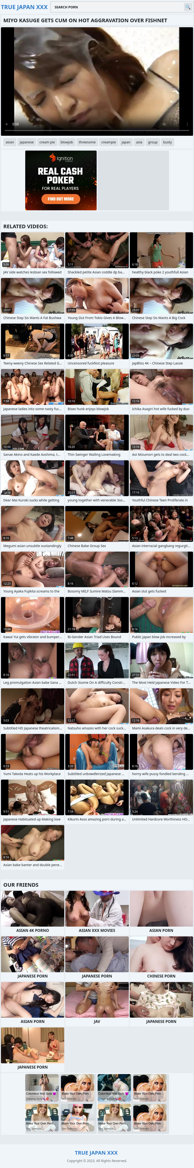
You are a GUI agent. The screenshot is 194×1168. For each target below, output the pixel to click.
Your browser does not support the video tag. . (97, 81)
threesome (87, 142)
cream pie (47, 142)
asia (139, 142)
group (153, 142)
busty (167, 142)
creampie (108, 142)
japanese (27, 142)
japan (126, 142)
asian (10, 142)
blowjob (67, 142)
